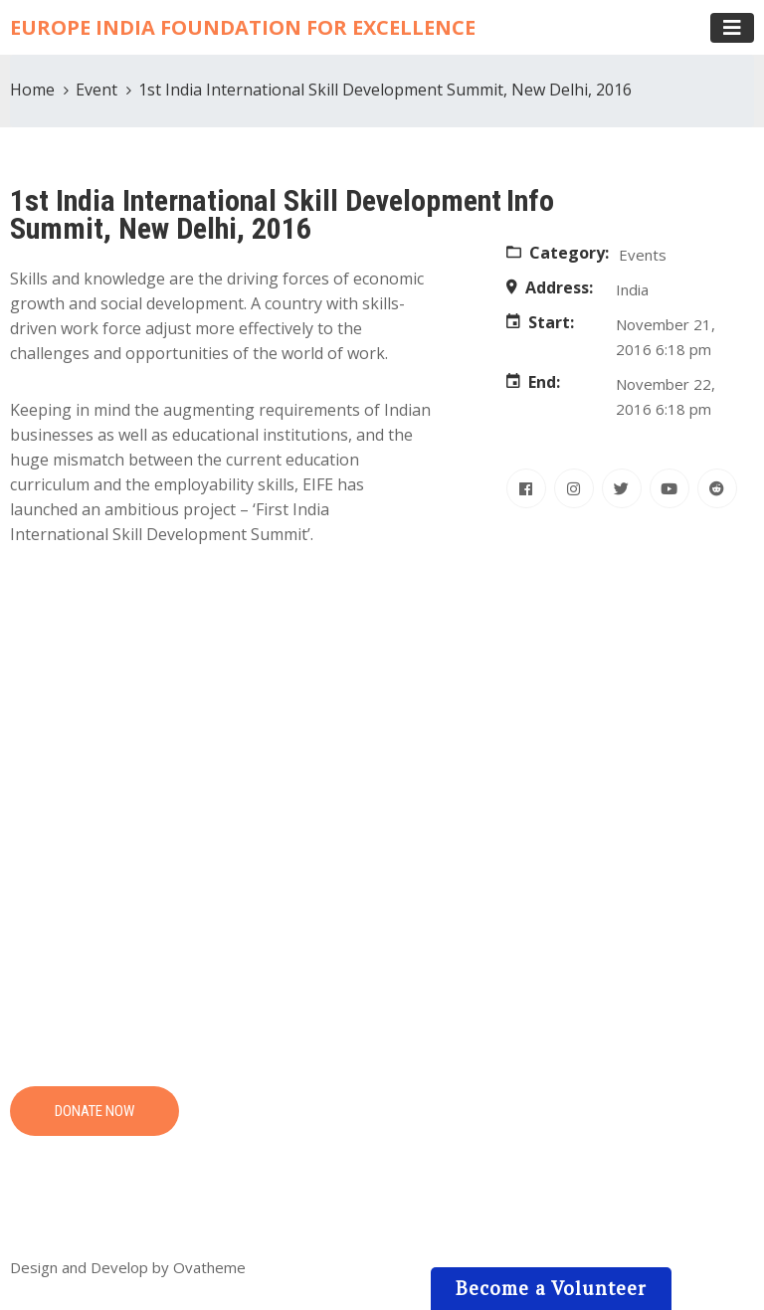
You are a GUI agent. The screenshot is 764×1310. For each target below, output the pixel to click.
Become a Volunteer (551, 1287)
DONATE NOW (94, 1111)
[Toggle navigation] (732, 28)
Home (32, 89)
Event (96, 89)
